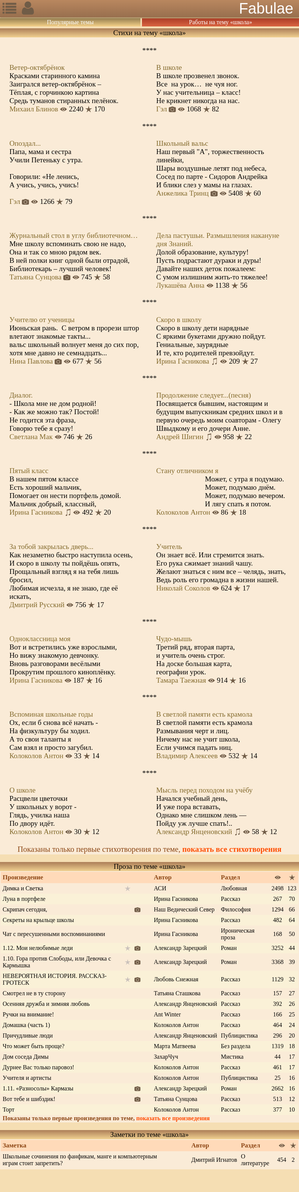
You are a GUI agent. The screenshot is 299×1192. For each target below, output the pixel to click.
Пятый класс (28, 471)
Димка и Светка (23, 888)
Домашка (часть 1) (26, 1025)
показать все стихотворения (231, 849)
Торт (8, 1109)
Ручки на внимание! (28, 1014)
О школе (22, 790)
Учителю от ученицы (42, 320)
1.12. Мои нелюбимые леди (38, 948)
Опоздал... (25, 143)
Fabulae (266, 8)
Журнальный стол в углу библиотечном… (73, 235)
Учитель (169, 547)
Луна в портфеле (24, 899)
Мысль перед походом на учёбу (204, 790)
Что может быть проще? (33, 1046)
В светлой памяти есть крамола (204, 714)
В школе (169, 67)
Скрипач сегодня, (25, 909)
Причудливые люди (28, 1035)
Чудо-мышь (174, 639)
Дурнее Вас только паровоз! (38, 1067)
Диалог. (21, 395)
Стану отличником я (187, 471)
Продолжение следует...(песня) (203, 395)
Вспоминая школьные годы (51, 714)
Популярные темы (70, 22)
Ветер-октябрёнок (37, 67)
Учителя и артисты (27, 1078)
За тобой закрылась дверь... (51, 547)
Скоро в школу (178, 320)
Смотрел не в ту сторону (34, 993)
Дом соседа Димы (26, 1056)
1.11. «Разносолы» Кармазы (38, 1088)
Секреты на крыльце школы (38, 920)
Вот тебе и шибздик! (29, 1099)
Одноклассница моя (39, 639)
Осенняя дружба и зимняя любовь (46, 1004)
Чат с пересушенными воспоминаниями (54, 934)
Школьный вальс (182, 143)
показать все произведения (173, 1118)
